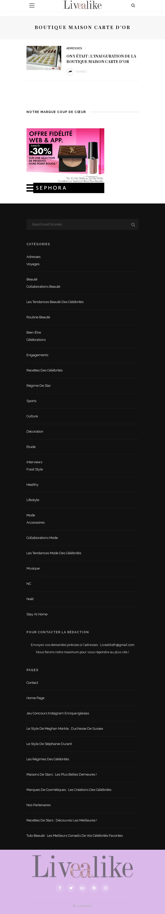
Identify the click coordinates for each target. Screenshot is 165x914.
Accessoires (35, 522)
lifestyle (32, 500)
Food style (34, 469)
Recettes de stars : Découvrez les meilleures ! (61, 820)
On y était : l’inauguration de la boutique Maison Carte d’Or (101, 58)
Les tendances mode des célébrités (53, 553)
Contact (32, 683)
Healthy (32, 485)
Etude (31, 447)
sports (31, 401)
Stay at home (36, 614)
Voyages (32, 264)
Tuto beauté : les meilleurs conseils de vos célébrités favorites (74, 836)
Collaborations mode (42, 538)
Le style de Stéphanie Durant (49, 744)
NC (28, 584)
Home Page (35, 698)
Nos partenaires (38, 805)
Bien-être (33, 332)
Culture (32, 416)
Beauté (31, 279)
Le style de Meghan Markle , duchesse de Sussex (64, 728)
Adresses (74, 48)
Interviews (34, 462)
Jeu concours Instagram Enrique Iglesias (57, 713)
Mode (30, 515)
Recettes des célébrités (44, 370)
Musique (33, 568)
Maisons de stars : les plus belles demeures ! (61, 774)
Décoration (34, 431)
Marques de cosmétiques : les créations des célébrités (68, 790)
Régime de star (38, 386)
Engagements (37, 355)
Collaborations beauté (43, 287)
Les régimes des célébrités (47, 759)
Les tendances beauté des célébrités (55, 302)
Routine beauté (38, 317)
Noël (30, 599)
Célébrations (36, 340)
